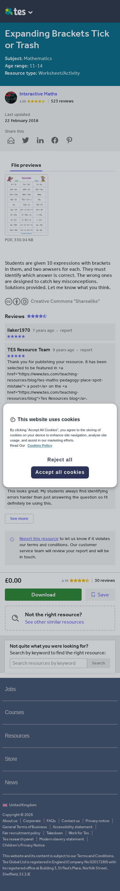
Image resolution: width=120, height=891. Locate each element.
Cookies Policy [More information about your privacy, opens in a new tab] (39, 446)
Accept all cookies (60, 472)
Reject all (60, 460)
